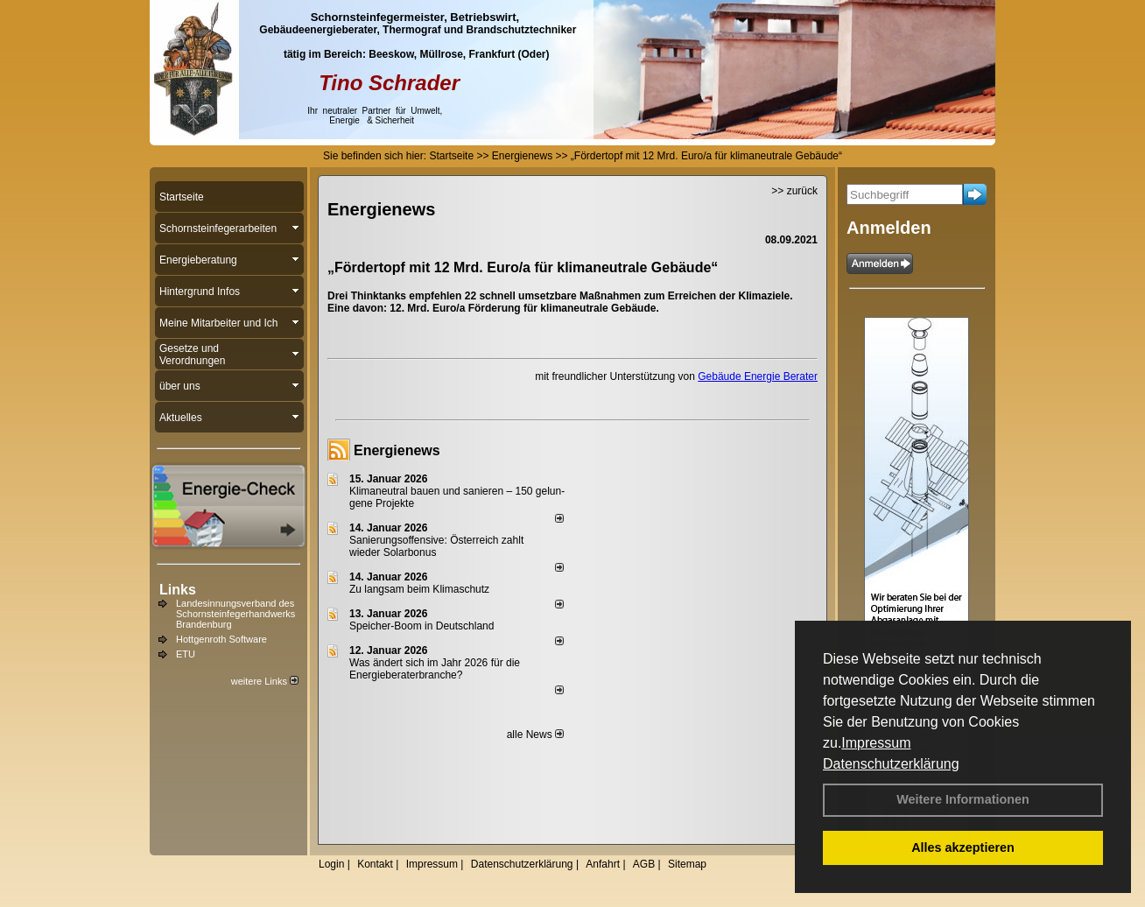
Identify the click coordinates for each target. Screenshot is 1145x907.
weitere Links (265, 681)
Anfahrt (603, 864)
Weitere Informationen (962, 799)
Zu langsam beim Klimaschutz (419, 589)
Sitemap (687, 864)
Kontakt (375, 864)
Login (331, 864)
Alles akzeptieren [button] (963, 847)
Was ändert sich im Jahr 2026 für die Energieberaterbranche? (434, 669)
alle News (535, 734)
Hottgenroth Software (221, 639)
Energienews (397, 450)
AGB (644, 864)
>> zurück (794, 191)
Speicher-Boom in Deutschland (421, 626)
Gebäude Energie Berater (758, 376)
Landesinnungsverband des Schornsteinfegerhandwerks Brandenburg (235, 613)
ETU (185, 654)
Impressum (875, 742)
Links (177, 589)
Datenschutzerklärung (891, 763)
